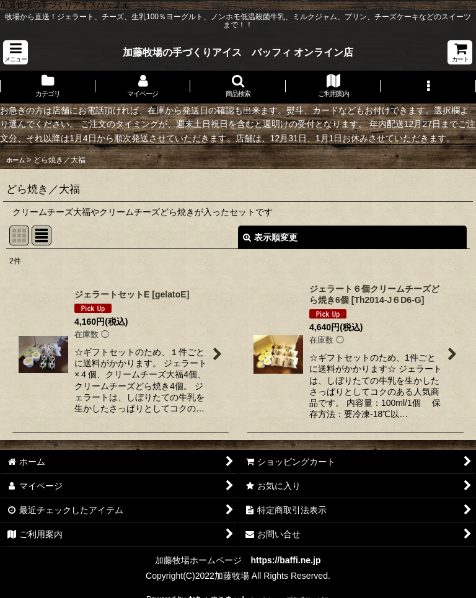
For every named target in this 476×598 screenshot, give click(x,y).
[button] (15, 52)
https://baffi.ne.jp (285, 560)
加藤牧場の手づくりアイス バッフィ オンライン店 (238, 52)
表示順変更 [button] (270, 237)
